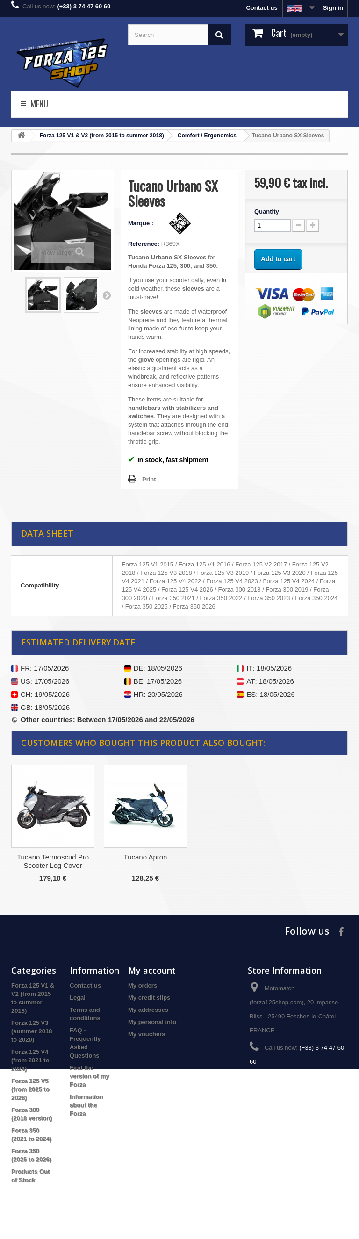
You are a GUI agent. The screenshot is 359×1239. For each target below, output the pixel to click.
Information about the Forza (86, 1105)
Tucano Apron (238, 857)
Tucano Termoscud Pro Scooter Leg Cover (145, 861)
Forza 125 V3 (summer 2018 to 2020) (31, 1031)
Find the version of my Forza (89, 1076)
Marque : (141, 223)
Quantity (266, 211)
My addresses (148, 1009)
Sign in (333, 7)
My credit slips (149, 997)
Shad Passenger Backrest (52, 857)
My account (152, 970)
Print (149, 479)
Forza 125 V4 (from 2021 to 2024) (30, 1060)
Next (106, 295)
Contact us (261, 7)
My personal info (152, 1021)
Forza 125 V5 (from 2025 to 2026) (30, 1089)
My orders (142, 985)
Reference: (143, 243)
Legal (78, 997)
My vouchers (146, 1034)
